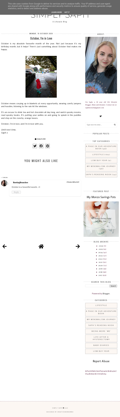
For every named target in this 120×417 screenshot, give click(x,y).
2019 (101, 269)
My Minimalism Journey (101, 166)
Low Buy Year (99, 160)
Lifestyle (98, 154)
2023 (101, 256)
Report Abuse (101, 361)
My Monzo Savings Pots (101, 197)
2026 (101, 246)
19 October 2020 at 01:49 (73, 182)
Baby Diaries (101, 345)
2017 (101, 275)
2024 (100, 252)
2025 (101, 249)
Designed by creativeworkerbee (60, 412)
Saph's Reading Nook (99, 174)
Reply (16, 192)
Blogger (106, 294)
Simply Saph (57, 408)
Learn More (56, 12)
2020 (100, 265)
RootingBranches (20, 182)
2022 (100, 259)
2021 (101, 262)
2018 (101, 272)
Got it (67, 12)
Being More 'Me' (101, 331)
